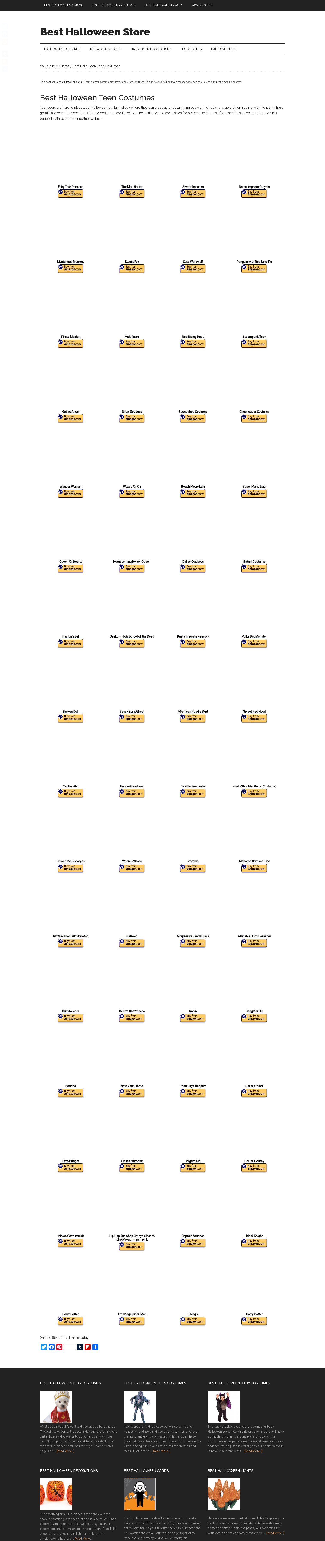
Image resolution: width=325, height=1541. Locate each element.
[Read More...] (65, 1454)
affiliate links (69, 84)
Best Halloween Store (95, 32)
